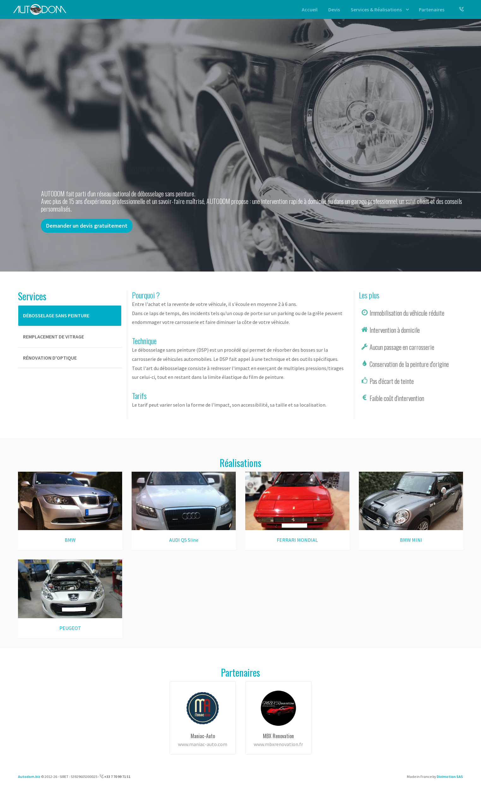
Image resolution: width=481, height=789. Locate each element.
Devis (334, 9)
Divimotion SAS (450, 776)
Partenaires (431, 9)
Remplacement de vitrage (53, 336)
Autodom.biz (29, 776)
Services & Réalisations (376, 9)
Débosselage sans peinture (56, 315)
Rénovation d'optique (50, 358)
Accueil (310, 9)
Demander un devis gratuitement (87, 225)
